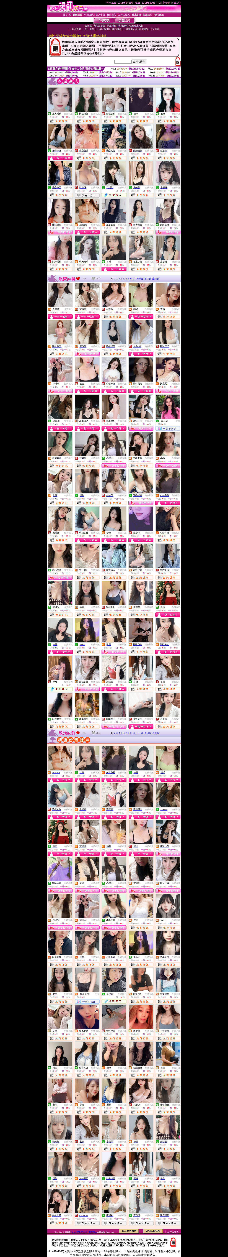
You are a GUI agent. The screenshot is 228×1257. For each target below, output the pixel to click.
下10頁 (147, 278)
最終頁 (155, 278)
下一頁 (139, 278)
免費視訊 (68, 114)
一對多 (177, 421)
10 (134, 278)
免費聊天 (122, 187)
